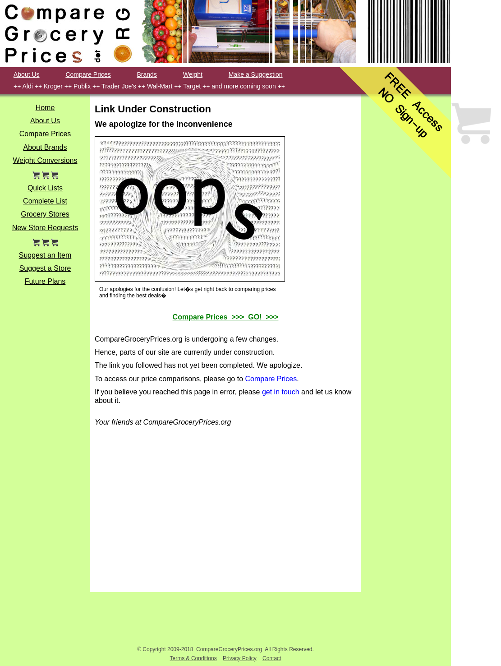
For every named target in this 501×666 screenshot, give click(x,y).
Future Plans (45, 281)
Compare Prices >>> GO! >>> (226, 317)
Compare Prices (87, 74)
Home (45, 107)
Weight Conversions (45, 160)
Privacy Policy (240, 658)
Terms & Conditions (193, 658)
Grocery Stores (45, 214)
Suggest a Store (45, 268)
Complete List (45, 201)
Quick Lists (45, 188)
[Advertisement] (406, 285)
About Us (27, 74)
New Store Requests (45, 227)
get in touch (280, 392)
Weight (192, 74)
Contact (271, 658)
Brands (147, 74)
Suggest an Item (45, 255)
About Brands (45, 147)
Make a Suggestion (256, 74)
